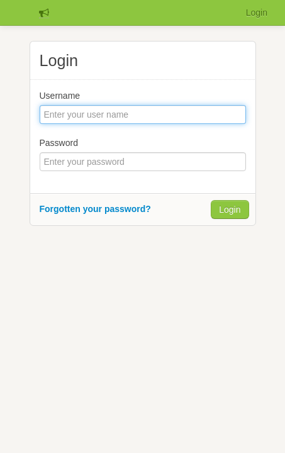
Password (59, 143)
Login (256, 13)
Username (60, 96)
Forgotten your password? (95, 209)
